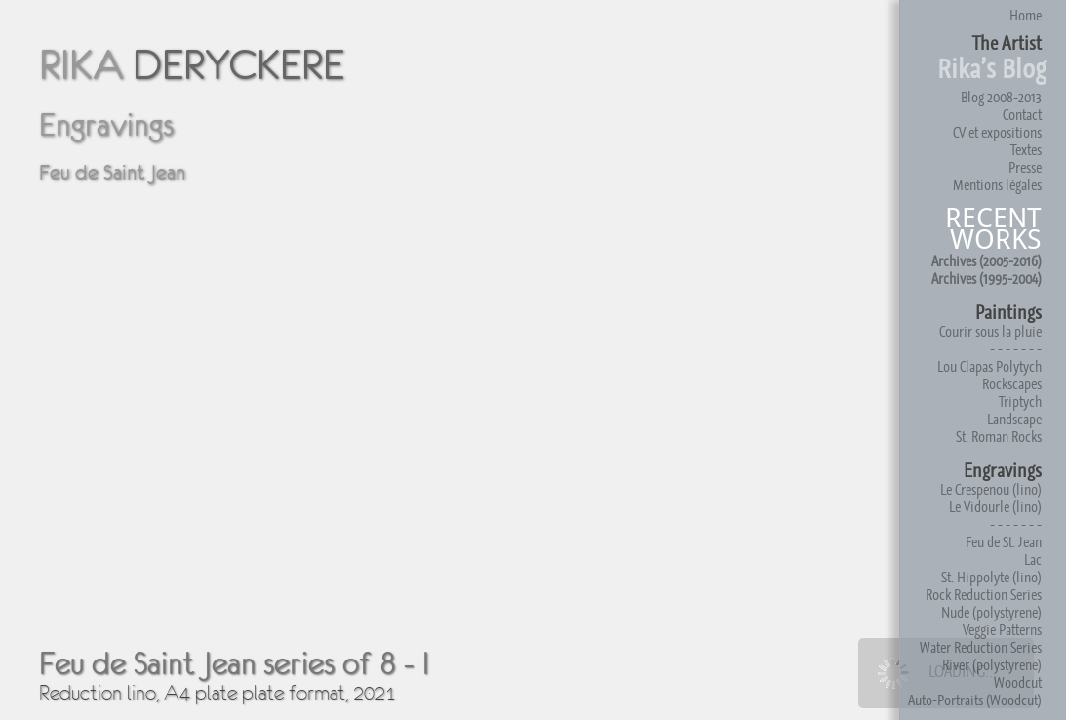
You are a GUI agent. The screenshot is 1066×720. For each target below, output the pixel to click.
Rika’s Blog (991, 69)
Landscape (1014, 419)
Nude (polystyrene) (991, 612)
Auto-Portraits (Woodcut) (975, 700)
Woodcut (1018, 682)
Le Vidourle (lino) (995, 507)
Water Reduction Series (981, 647)
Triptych (1020, 401)
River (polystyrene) (992, 665)
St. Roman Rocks (999, 436)
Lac (1033, 559)
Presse (1025, 167)
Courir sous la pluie (990, 331)
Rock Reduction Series (984, 594)
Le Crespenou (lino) (991, 489)
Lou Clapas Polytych (989, 366)
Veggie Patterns (1002, 629)
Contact (1022, 114)
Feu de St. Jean (1004, 542)
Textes (1026, 149)
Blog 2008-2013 (1001, 97)
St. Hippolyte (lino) (991, 577)
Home (1025, 15)
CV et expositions (997, 132)
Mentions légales (997, 185)
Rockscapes (1012, 384)
